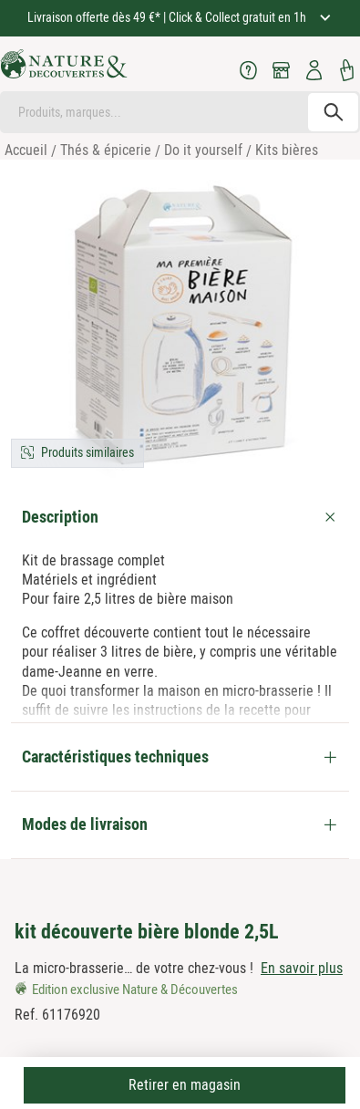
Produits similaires (87, 452)
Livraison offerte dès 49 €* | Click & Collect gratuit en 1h (168, 17)
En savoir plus (302, 968)
